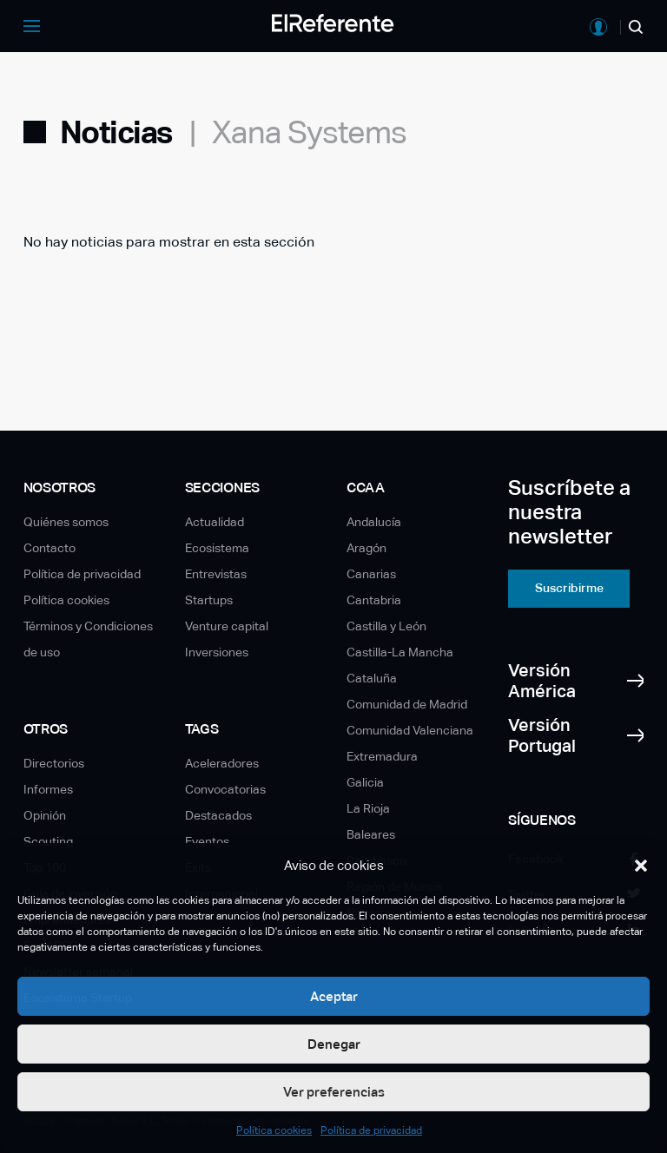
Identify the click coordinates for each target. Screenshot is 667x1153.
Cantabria (374, 600)
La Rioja (368, 808)
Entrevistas (216, 574)
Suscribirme (569, 588)
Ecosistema (217, 548)
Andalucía (374, 522)
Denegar (333, 1044)
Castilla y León (386, 626)
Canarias (371, 574)
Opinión (44, 815)
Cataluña (372, 678)
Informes (48, 789)
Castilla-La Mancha (400, 652)
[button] (641, 865)
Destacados (218, 815)
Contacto (49, 548)
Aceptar (334, 996)
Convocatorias (225, 789)
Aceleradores (222, 763)
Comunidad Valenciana (410, 730)
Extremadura (382, 756)
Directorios (53, 763)
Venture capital (226, 626)
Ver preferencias (334, 1091)
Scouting (48, 841)
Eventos (207, 841)
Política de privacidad (371, 1130)
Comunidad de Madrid (407, 704)
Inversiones (216, 652)
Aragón (366, 548)
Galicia (365, 782)
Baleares (371, 834)
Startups (209, 600)
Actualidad (214, 522)
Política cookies (274, 1130)
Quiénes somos (66, 522)
